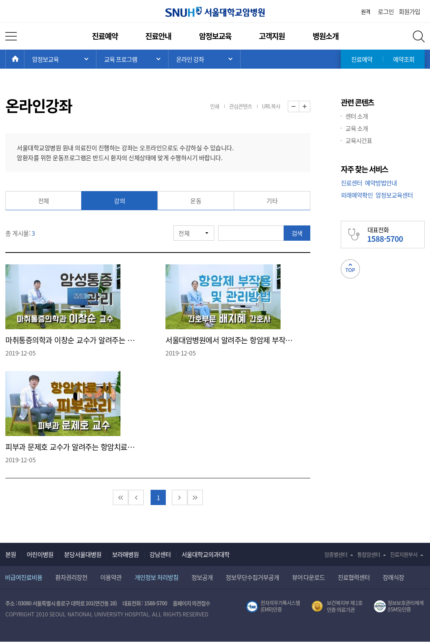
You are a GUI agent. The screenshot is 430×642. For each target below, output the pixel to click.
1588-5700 (155, 603)
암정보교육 (215, 36)
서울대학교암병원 (215, 12)
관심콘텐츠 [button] (240, 106)
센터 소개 (356, 116)
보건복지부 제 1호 (337, 606)
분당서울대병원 (82, 554)
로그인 (386, 11)
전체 (43, 200)
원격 (365, 11)
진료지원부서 (403, 554)
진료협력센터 (354, 577)
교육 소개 (356, 128)
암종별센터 (335, 554)
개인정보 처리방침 (156, 577)
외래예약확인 (357, 195)
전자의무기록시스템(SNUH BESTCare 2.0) (272, 606)
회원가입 (409, 11)
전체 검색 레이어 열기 (419, 36)
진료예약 (105, 36)
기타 (272, 200)
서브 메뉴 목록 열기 (132, 59)
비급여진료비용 (23, 577)
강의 (119, 200)
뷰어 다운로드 (308, 577)
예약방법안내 (381, 182)
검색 (297, 233)
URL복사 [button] (271, 106)
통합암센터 (368, 554)
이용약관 (111, 577)
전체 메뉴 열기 (11, 36)
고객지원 (272, 36)
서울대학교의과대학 (205, 554)
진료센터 (351, 182)
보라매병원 (125, 554)
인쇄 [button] (214, 106)
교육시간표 (358, 140)
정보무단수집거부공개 (252, 577)
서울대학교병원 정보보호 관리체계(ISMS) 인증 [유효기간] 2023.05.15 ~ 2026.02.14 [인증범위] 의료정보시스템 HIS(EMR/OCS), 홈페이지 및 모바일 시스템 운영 (399, 606)
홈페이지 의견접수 (191, 603)
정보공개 (202, 577)
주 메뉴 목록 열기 (60, 59)
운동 (195, 200)
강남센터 (160, 554)
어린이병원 (40, 554)
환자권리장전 (71, 577)
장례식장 (393, 577)
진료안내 (158, 36)
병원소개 (326, 36)
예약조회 (403, 59)
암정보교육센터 (394, 195)
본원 (10, 554)
